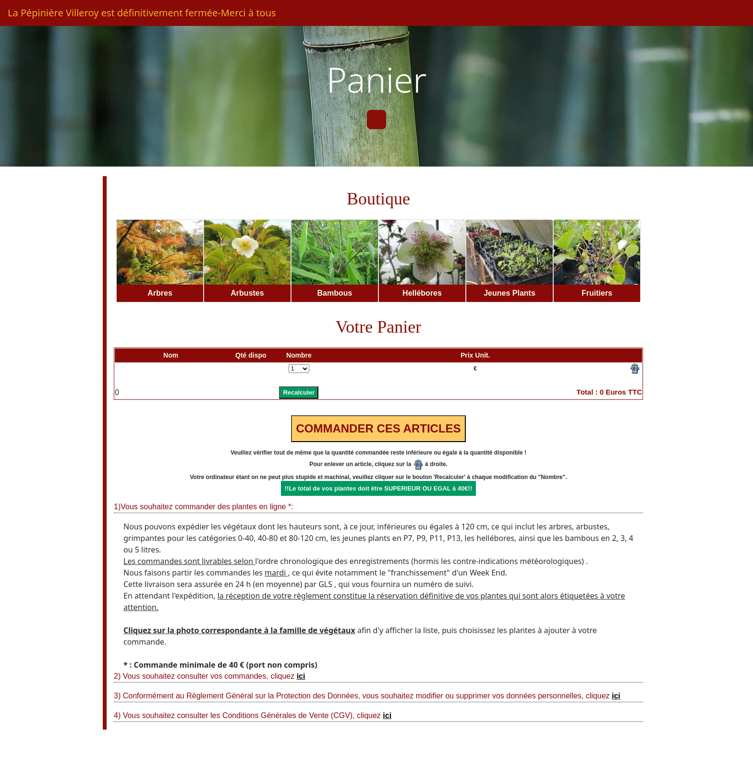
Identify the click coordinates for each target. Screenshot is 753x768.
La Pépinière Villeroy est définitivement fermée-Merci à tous (142, 12)
